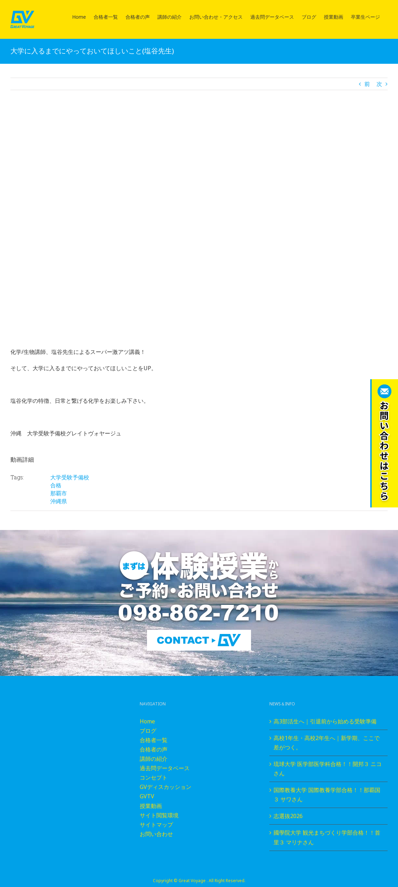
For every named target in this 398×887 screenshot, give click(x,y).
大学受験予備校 (69, 477)
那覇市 (58, 493)
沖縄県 (58, 501)
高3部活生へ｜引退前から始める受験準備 (325, 721)
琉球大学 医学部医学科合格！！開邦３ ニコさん (328, 768)
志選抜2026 (288, 816)
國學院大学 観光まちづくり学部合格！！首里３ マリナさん (327, 837)
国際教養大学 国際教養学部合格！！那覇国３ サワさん (327, 794)
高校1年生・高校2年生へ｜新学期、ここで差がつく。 (327, 742)
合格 (55, 485)
